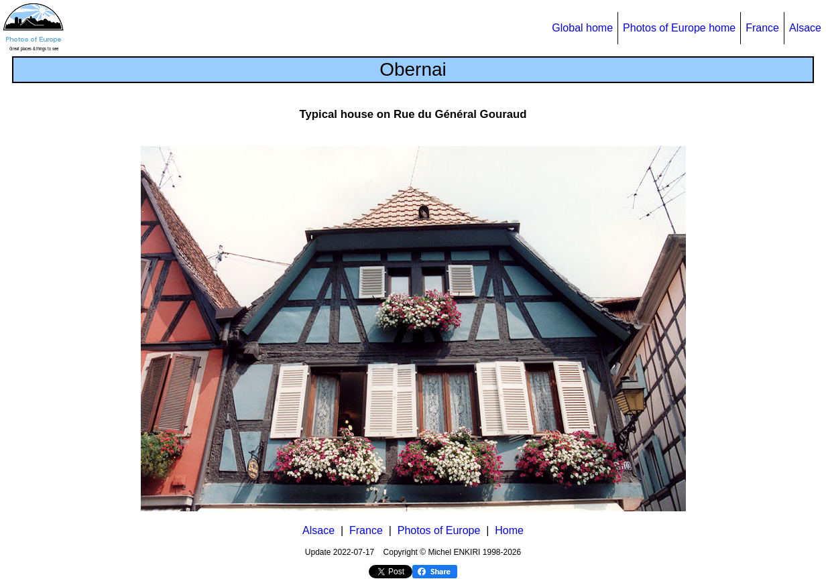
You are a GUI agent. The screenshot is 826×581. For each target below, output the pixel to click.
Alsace (805, 28)
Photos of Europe (439, 530)
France (762, 28)
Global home (582, 28)
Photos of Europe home (679, 28)
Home (509, 530)
